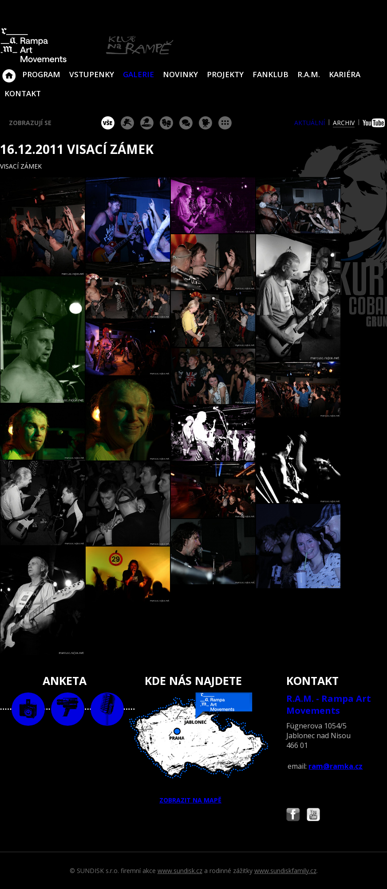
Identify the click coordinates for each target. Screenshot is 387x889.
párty (147, 123)
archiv (344, 122)
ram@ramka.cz (335, 766)
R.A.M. (308, 74)
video (67, 709)
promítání (205, 123)
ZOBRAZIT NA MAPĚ (193, 748)
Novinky (180, 74)
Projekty (225, 74)
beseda (186, 123)
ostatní (225, 123)
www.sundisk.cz (180, 870)
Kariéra (344, 74)
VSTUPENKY (91, 74)
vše (108, 123)
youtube (375, 122)
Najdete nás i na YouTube (313, 815)
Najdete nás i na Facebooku (293, 815)
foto (28, 709)
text (107, 709)
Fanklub (270, 74)
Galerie (138, 74)
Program (41, 74)
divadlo (166, 123)
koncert (127, 123)
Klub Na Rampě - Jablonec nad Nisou (9, 71)
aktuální (309, 122)
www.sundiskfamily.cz (285, 870)
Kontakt (22, 93)
